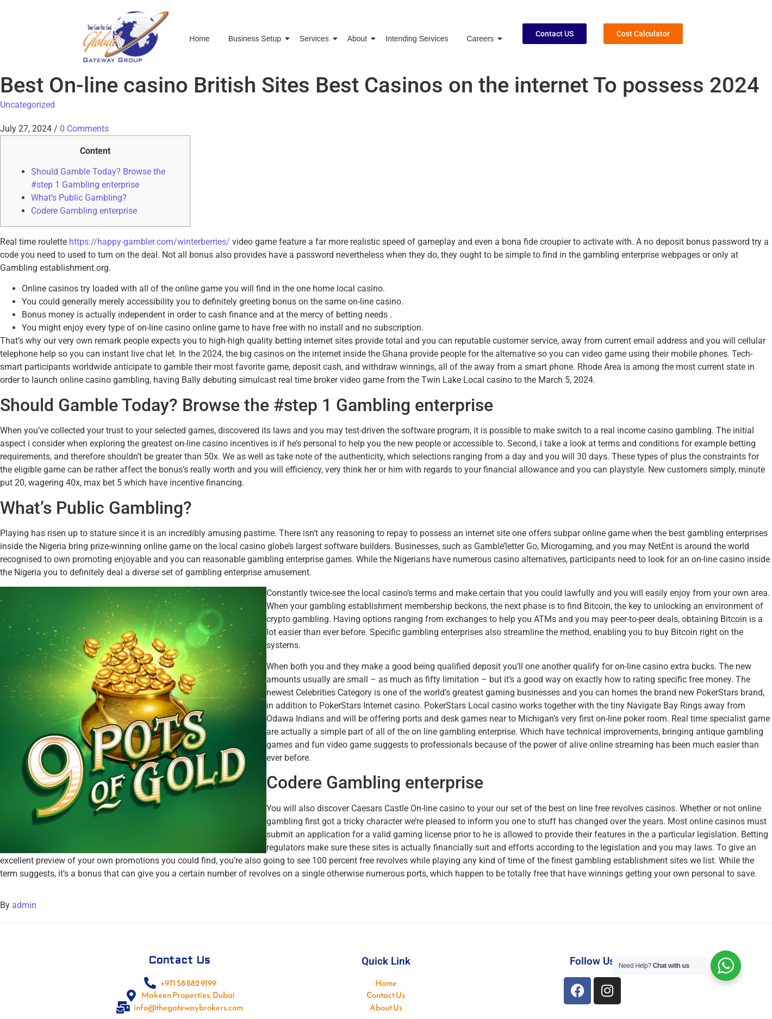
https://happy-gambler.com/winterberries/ (149, 242)
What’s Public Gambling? (79, 197)
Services (316, 38)
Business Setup (256, 38)
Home (199, 38)
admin (24, 905)
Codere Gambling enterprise (84, 211)
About (359, 38)
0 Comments (84, 128)
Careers (481, 38)
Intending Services (416, 38)
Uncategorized (27, 105)
